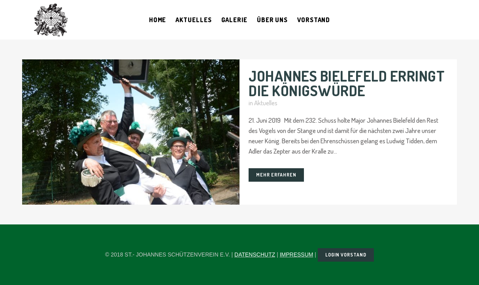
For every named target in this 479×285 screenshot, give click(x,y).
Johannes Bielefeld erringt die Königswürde (347, 83)
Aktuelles (265, 103)
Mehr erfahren (276, 175)
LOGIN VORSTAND (345, 255)
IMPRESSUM (296, 254)
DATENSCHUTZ (254, 254)
